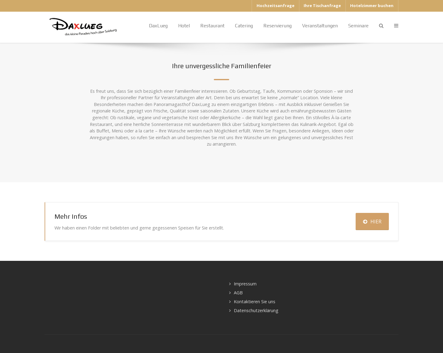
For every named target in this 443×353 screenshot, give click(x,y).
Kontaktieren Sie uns (254, 301)
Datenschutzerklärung (256, 310)
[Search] (381, 26)
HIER (372, 221)
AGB (238, 293)
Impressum (245, 284)
